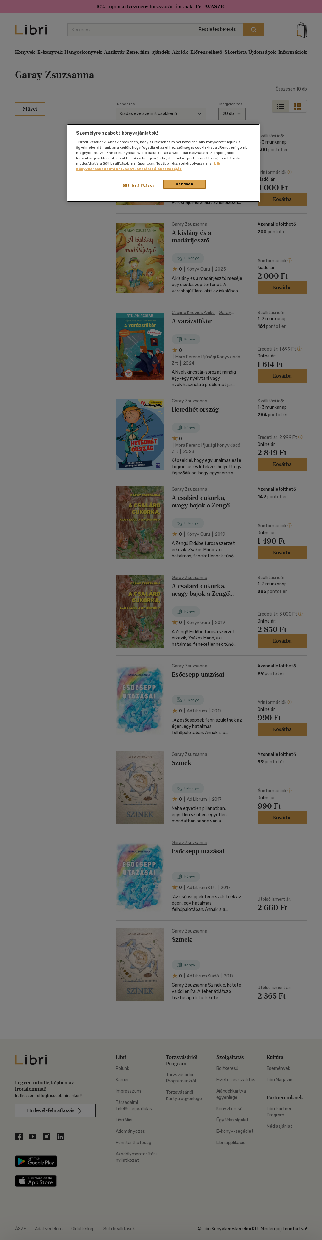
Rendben (184, 184)
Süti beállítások (138, 185)
